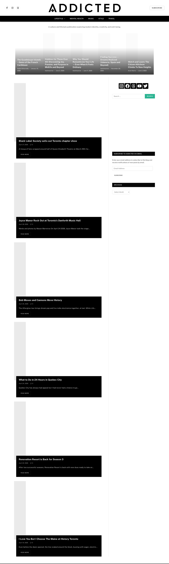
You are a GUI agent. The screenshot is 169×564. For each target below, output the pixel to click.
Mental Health (77, 19)
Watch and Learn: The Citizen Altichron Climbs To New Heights (139, 64)
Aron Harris (132, 71)
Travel (111, 19)
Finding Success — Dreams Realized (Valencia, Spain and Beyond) (110, 61)
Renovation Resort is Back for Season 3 (41, 459)
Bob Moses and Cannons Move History (40, 300)
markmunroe (49, 71)
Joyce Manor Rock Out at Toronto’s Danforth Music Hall (50, 220)
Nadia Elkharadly (23, 68)
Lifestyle (58, 19)
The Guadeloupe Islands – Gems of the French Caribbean (28, 62)
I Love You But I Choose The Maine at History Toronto (48, 539)
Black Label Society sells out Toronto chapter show (48, 141)
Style (101, 19)
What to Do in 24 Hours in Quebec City (40, 380)
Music (91, 19)
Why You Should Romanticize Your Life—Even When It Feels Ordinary (83, 63)
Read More (25, 154)
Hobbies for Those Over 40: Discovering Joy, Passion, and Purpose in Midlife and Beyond (57, 63)
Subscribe (157, 8)
